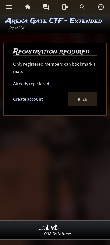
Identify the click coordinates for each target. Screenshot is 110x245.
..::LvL (49, 228)
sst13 (20, 27)
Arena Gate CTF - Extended (53, 21)
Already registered (31, 83)
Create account (28, 99)
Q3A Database (57, 234)
